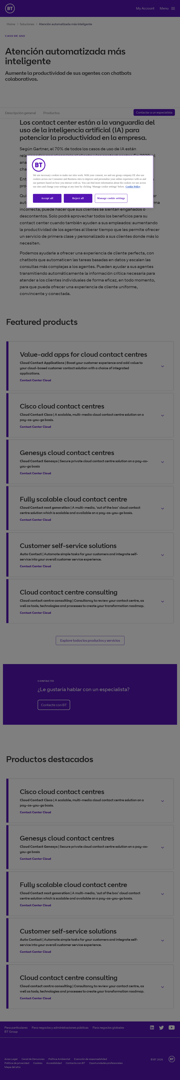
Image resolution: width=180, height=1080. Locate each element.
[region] (90, 181)
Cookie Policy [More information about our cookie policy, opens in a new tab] (132, 186)
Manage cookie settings (111, 198)
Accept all (47, 198)
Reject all (78, 198)
